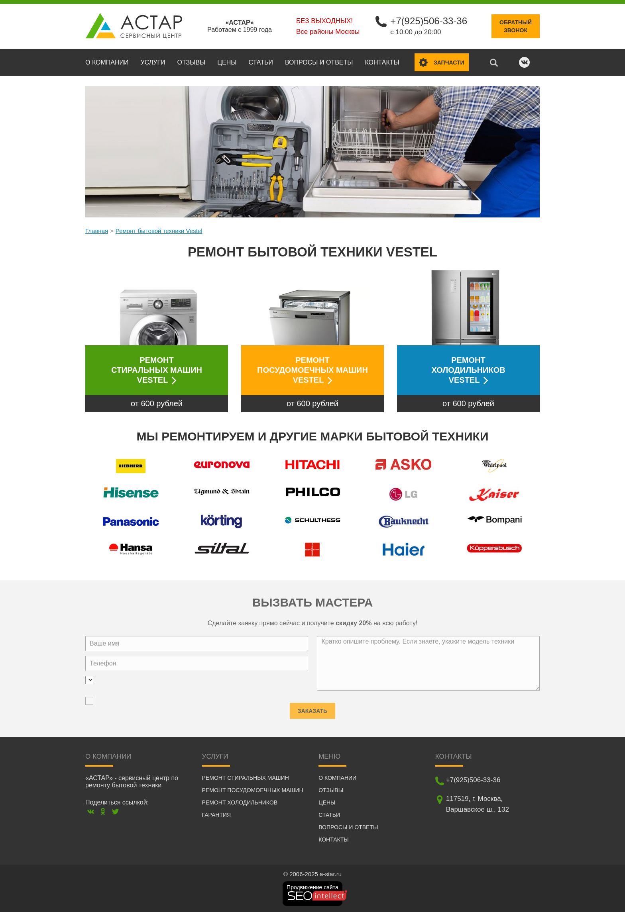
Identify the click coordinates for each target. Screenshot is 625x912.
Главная (96, 230)
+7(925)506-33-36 (428, 21)
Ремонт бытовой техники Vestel (159, 230)
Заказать (312, 708)
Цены (226, 62)
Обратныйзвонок (515, 26)
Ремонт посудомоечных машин (252, 790)
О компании (107, 62)
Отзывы (191, 62)
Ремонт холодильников (239, 802)
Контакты (382, 62)
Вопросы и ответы (319, 62)
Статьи (260, 62)
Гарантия (216, 815)
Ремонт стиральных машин (245, 778)
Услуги (153, 62)
